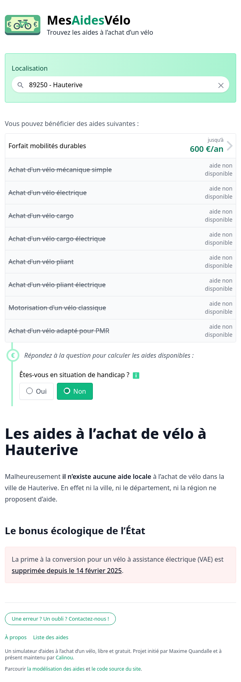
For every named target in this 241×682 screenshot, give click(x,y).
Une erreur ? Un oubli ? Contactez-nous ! (60, 618)
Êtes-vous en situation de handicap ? (74, 374)
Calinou (64, 657)
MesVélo (88, 20)
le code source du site (116, 668)
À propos (16, 637)
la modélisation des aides (55, 668)
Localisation (30, 68)
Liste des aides (51, 637)
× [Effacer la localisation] (221, 85)
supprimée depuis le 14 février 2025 (67, 570)
